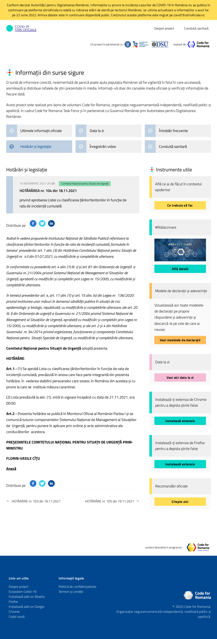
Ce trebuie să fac (180, 205)
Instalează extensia (180, 464)
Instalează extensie (180, 420)
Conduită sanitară (196, 28)
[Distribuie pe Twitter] (42, 223)
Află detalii (180, 268)
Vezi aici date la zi (180, 377)
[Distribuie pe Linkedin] (51, 223)
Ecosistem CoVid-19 (22, 591)
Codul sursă (17, 616)
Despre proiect (164, 28)
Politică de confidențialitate (77, 586)
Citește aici (180, 501)
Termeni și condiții (71, 591)
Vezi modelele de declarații (180, 340)
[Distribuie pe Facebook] (33, 223)
